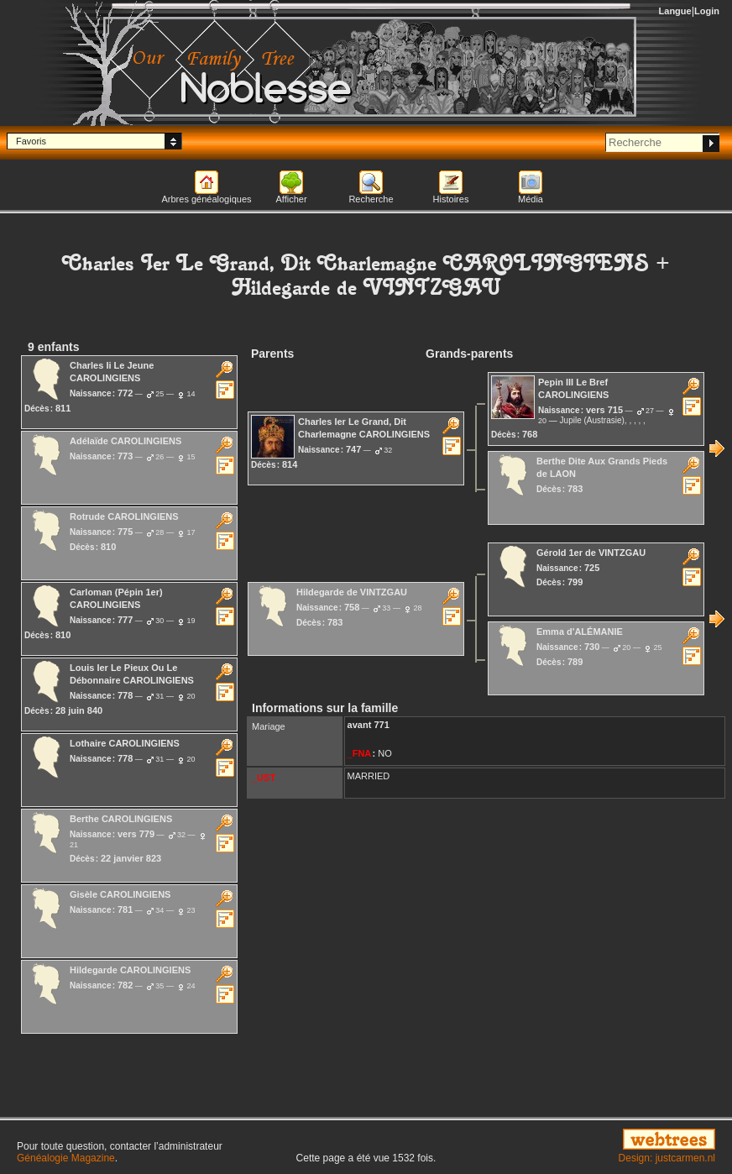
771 (381, 725)
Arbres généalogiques (206, 199)
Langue (675, 11)
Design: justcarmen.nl (667, 1158)
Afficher (290, 199)
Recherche (370, 199)
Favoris (31, 141)
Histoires (451, 199)
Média (530, 199)
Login (706, 11)
